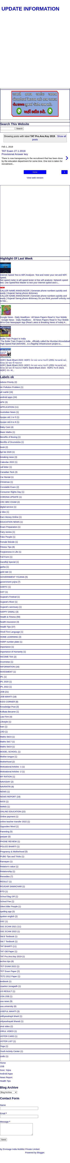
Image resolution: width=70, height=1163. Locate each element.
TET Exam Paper (8, 971)
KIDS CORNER (7, 702)
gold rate (4, 572)
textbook (4, 981)
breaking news (7, 457)
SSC (2, 921)
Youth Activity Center (10, 1051)
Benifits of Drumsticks (10, 442)
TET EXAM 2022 (8, 966)
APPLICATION (7, 407)
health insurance (8, 622)
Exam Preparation (8, 527)
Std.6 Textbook (7, 936)
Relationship (6, 871)
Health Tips (5, 627)
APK (2, 402)
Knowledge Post (8, 707)
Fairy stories (6, 532)
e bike (3, 512)
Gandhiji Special (8, 562)
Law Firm (4, 717)
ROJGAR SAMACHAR (11, 886)
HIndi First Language (10, 632)
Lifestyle (4, 722)
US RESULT (6, 991)
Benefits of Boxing (8, 437)
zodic (2, 1056)
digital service (6, 507)
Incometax (5, 662)
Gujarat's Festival (8, 597)
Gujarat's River (7, 602)
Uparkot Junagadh (9, 986)
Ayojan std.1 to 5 (8, 417)
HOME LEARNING (9, 637)
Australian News (8, 412)
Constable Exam (8, 487)
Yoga (2, 1046)
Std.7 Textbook (7, 941)
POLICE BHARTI (8, 846)
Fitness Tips (6, 547)
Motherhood (6, 761)
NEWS (3, 791)
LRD (2, 732)
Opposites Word (7, 826)
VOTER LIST (6, 1041)
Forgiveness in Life (9, 552)
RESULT (4, 881)
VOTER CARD (7, 1036)
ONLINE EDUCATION (10, 811)
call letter (4, 467)
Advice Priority (7, 382)
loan (2, 726)
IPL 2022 (4, 687)
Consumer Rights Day (10, 492)
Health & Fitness (8, 617)
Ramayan (4, 861)
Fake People (6, 537)
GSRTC (4, 587)
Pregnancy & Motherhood (12, 851)
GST (2, 592)
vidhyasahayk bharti (9, 1016)
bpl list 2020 (6, 452)
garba (3, 567)
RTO (2, 891)
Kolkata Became (8, 711)
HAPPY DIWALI (7, 612)
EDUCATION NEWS (10, 522)
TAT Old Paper (7, 951)
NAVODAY (5, 782)
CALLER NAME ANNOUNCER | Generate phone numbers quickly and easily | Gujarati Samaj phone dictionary (33, 291)
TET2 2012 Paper (8, 976)
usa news (4, 1001)
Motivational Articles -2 (11, 771)
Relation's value (7, 866)
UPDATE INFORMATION (30, 9)
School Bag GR (7, 896)
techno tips (5, 961)
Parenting (4, 831)
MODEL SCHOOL (8, 752)
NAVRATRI (5, 786)
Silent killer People (9, 906)
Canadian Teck (7, 472)
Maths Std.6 (6, 737)
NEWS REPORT (8, 797)
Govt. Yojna (5, 1070)
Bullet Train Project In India (13, 339)
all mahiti (4, 392)
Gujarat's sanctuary (9, 607)
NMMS (3, 806)
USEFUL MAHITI (8, 1011)
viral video (5, 1026)
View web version (35, 178)
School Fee (5, 901)
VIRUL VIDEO (7, 1031)
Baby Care (5, 427)
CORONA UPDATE (9, 497)
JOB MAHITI (6, 697)
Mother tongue (7, 756)
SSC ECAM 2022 (8, 931)
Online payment (7, 816)
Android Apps (6, 1073)
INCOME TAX (6, 657)
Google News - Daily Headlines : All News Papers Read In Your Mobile (33, 317)
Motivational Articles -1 (11, 767)
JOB (2, 692)
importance (5, 647)
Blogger (40, 1155)
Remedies (5, 876)
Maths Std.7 (6, 741)
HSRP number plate (9, 642)
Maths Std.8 (6, 747)
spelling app (6, 911)
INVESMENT (6, 672)
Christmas (5, 482)
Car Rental (5, 477)
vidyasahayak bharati (10, 1021)
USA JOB (4, 996)
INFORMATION (7, 667)
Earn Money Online (9, 517)
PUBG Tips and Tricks (10, 856)
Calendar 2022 (7, 462)
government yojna (8, 582)
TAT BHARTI (6, 946)
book (2, 447)
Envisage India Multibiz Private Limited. (21, 1151)
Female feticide (7, 542)
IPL (1, 677)
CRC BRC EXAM (8, 502)
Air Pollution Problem (10, 387)
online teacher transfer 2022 (13, 821)
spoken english (7, 916)
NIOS (2, 801)
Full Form (4, 557)
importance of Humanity (11, 652)
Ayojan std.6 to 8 (8, 422)
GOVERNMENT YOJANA (12, 577)
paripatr (3, 836)
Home (35, 172)
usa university (6, 1006)
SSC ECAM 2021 (8, 926)
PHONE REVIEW (8, 841)
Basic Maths (6, 432)
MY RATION (6, 776)
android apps (6, 397)
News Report (6, 1077)
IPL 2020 (4, 682)
